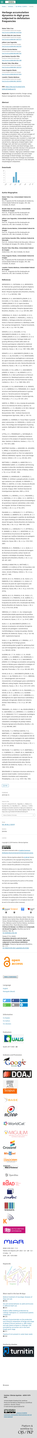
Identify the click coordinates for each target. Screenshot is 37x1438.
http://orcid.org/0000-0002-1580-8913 (11, 81)
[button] (7, 1000)
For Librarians (7, 1024)
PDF (6, 785)
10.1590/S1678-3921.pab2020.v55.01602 (15, 948)
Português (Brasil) (9, 991)
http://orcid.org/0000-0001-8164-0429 (11, 32)
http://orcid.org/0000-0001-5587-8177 (11, 39)
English (5, 988)
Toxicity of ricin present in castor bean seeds (18, 1334)
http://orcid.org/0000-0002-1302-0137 (11, 67)
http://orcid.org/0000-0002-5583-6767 (11, 46)
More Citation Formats (10, 815)
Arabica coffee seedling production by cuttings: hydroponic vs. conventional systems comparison (18, 1312)
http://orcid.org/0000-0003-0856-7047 (11, 53)
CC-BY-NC (27, 857)
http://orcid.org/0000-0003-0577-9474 (11, 74)
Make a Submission (10, 977)
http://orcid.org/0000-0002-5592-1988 (11, 60)
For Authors (6, 1021)
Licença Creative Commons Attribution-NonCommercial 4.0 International (18, 1415)
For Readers (6, 1018)
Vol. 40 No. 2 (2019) (21, 6)
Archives (10, 6)
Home (4, 6)
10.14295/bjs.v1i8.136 (9, 933)
